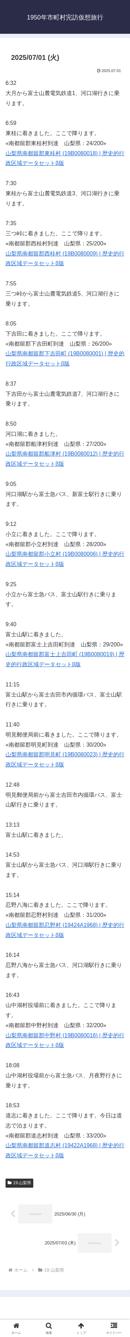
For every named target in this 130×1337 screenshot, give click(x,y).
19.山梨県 (19, 1182)
